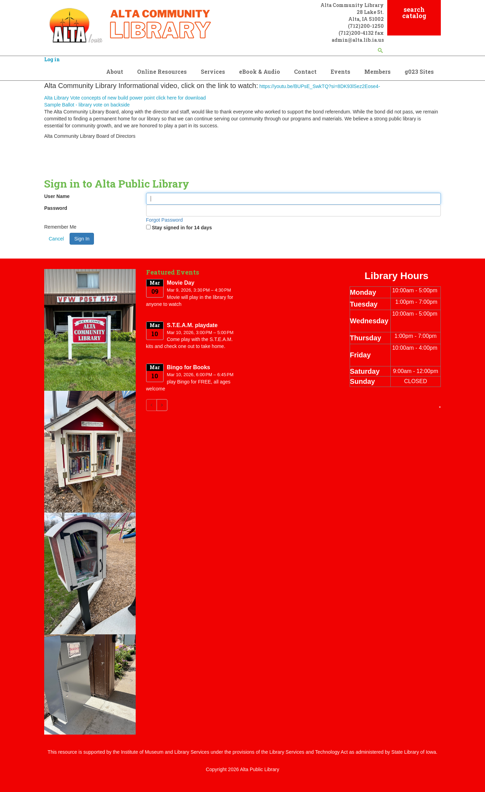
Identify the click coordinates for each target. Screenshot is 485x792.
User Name (57, 196)
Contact (305, 71)
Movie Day (180, 283)
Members (377, 71)
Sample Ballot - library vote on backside (87, 105)
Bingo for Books (188, 367)
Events (340, 71)
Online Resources (162, 71)
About (114, 71)
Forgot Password (164, 220)
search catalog (414, 12)
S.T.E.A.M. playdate (192, 325)
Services (213, 71)
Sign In (81, 238)
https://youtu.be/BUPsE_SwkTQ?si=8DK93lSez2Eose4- (320, 86)
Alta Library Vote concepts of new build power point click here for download (125, 98)
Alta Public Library (259, 769)
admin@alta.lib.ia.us (358, 40)
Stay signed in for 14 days (182, 227)
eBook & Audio (259, 71)
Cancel (56, 238)
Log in (52, 59)
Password (55, 208)
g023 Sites (419, 71)
